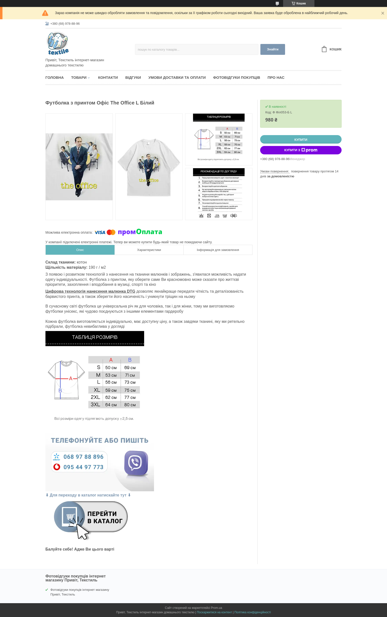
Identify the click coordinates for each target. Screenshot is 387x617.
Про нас (276, 77)
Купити (300, 140)
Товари (78, 77)
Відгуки (133, 77)
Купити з (300, 150)
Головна (54, 77)
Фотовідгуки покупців (236, 77)
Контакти (108, 77)
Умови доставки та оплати (177, 77)
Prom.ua (216, 608)
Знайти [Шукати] (273, 49)
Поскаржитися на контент (214, 612)
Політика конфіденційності (252, 612)
